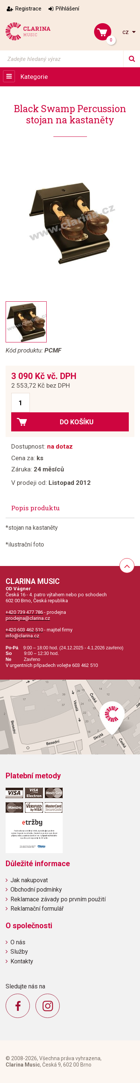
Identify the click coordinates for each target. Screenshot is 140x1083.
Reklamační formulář (36, 908)
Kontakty (21, 961)
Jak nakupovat (29, 880)
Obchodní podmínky (36, 889)
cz (126, 32)
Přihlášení (67, 8)
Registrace (28, 8)
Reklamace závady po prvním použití (58, 899)
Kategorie (34, 76)
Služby (19, 951)
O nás (17, 942)
